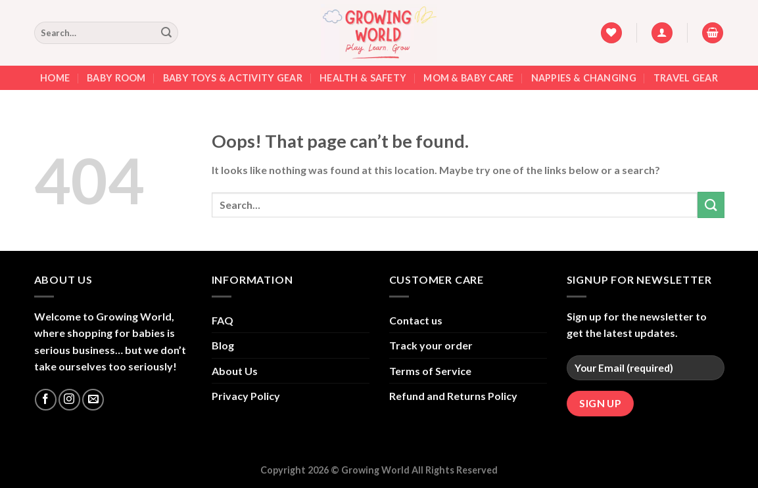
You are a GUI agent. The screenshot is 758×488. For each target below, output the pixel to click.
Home (55, 77)
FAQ (222, 320)
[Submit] (166, 33)
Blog (223, 345)
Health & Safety (363, 77)
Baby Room (116, 77)
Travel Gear (685, 77)
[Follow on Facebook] (46, 399)
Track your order (431, 345)
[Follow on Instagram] (69, 399)
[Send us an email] (93, 399)
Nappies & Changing (583, 77)
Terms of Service (430, 371)
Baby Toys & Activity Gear (232, 77)
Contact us (415, 320)
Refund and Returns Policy (453, 395)
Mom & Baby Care (468, 77)
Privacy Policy (246, 395)
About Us (235, 371)
